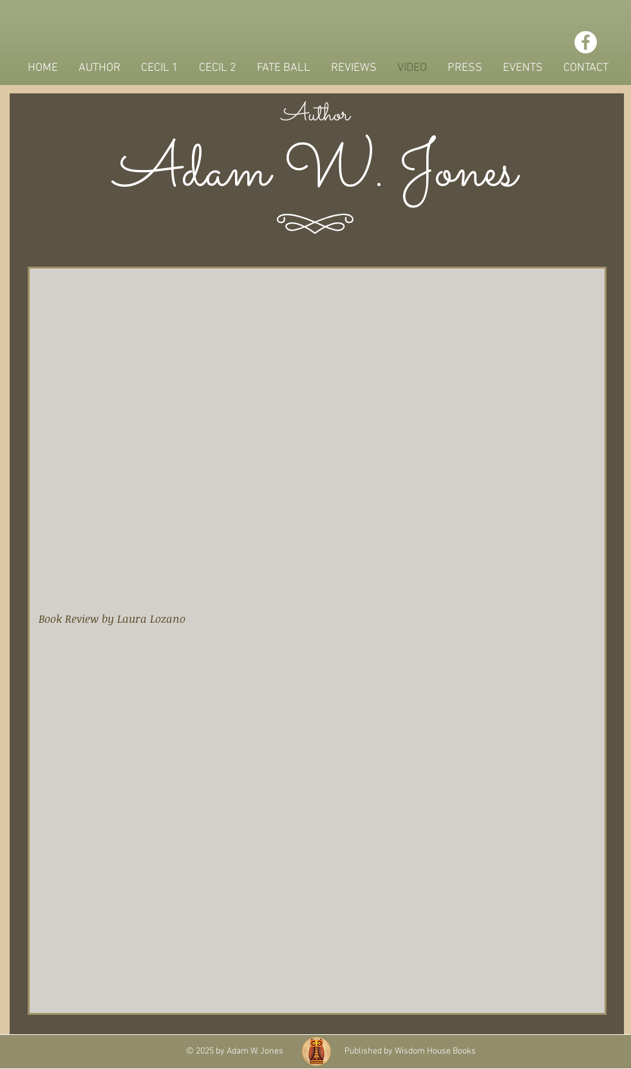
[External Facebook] (318, 841)
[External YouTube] (316, 439)
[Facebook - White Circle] (585, 42)
